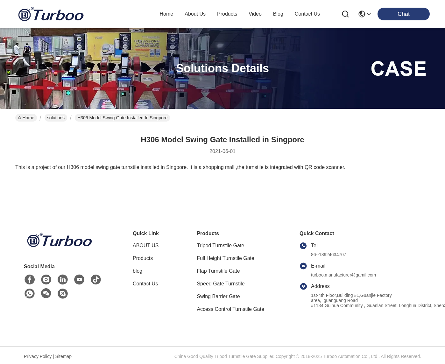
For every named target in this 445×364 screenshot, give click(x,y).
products (227, 14)
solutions (56, 117)
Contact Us (145, 283)
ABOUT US (146, 245)
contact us (307, 14)
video (255, 14)
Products (143, 258)
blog (278, 14)
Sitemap (63, 356)
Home (166, 14)
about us (195, 14)
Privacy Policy (38, 356)
